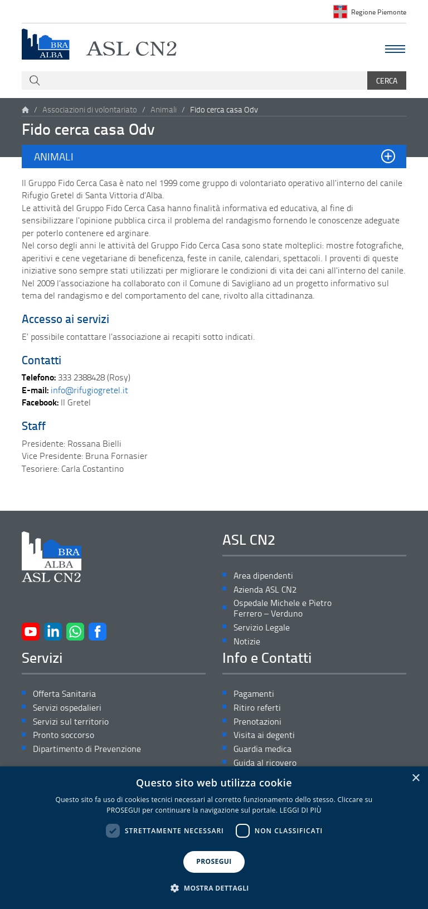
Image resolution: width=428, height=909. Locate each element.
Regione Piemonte (378, 12)
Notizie (247, 641)
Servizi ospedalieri (67, 707)
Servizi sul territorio (71, 721)
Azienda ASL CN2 (265, 589)
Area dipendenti (263, 575)
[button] (214, 156)
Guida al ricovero (265, 763)
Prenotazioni (257, 721)
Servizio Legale (262, 627)
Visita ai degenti (264, 735)
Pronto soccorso (63, 735)
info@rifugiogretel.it (89, 390)
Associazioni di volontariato (89, 109)
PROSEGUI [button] (213, 861)
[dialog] (214, 837)
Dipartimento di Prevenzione (87, 749)
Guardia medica (262, 749)
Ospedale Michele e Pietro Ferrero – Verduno (283, 608)
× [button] (415, 778)
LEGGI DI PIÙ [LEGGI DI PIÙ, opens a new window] (301, 810)
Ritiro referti (257, 707)
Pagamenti (254, 693)
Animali (163, 109)
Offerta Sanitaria (64, 693)
